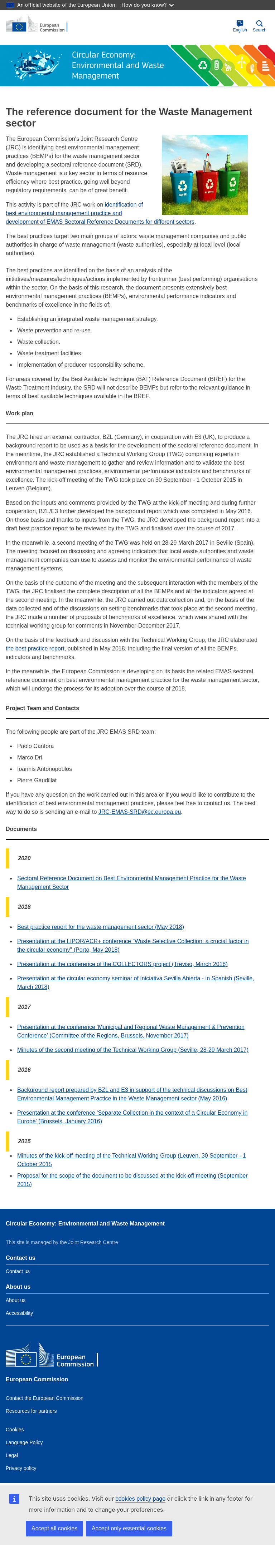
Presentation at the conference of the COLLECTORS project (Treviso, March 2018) (122, 964)
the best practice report (35, 648)
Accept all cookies (54, 1528)
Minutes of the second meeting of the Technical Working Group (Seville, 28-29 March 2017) (133, 1050)
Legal (12, 1455)
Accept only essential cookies (129, 1528)
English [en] (240, 26)
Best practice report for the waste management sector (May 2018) (100, 927)
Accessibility (19, 1313)
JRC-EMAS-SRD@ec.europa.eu (139, 812)
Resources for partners (31, 1411)
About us (15, 1300)
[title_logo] (40, 24)
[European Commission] (58, 1356)
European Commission (37, 1379)
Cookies (15, 1429)
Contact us (18, 1271)
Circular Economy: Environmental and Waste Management (85, 1223)
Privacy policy (21, 1468)
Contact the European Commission (44, 1398)
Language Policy (24, 1442)
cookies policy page (140, 1499)
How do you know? (148, 5)
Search (259, 26)
